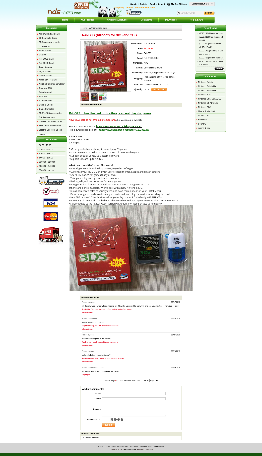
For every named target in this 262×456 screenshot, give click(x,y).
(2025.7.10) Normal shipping (211, 58)
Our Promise (87, 20)
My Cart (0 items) (179, 4)
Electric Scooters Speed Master (50, 130)
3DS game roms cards (49, 42)
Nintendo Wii (204, 115)
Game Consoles (46, 109)
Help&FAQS (159, 446)
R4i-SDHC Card (46, 63)
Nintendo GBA (204, 107)
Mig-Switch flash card (49, 34)
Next (134, 381)
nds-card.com (130, 449)
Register (144, 4)
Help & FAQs (196, 20)
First (121, 381)
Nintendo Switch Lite (207, 86)
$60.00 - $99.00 (46, 158)
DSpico (42, 55)
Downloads (171, 20)
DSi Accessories (47, 117)
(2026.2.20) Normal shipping (211, 33)
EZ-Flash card (45, 101)
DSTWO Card (45, 75)
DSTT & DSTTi (45, 105)
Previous (127, 381)
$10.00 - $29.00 (46, 149)
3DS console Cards (48, 38)
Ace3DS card (45, 50)
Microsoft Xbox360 (206, 111)
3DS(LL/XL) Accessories (50, 113)
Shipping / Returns (124, 446)
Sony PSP (202, 124)
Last (139, 381)
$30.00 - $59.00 (46, 153)
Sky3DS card (45, 71)
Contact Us (146, 20)
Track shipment (157, 4)
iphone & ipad (204, 128)
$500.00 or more (46, 170)
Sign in (133, 4)
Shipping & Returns (117, 20)
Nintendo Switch (205, 82)
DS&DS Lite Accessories (50, 121)
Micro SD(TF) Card (47, 80)
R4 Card (43, 96)
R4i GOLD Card (46, 59)
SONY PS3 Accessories (50, 126)
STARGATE (44, 46)
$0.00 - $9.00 (45, 145)
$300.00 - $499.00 (47, 166)
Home (65, 20)
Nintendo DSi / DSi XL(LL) (209, 99)
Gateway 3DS (45, 88)
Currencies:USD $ (200, 4)
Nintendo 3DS (204, 95)
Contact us (137, 446)
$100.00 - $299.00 (47, 162)
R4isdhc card (45, 92)
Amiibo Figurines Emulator (51, 84)
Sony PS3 (202, 120)
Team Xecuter (45, 67)
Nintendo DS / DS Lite (208, 103)
